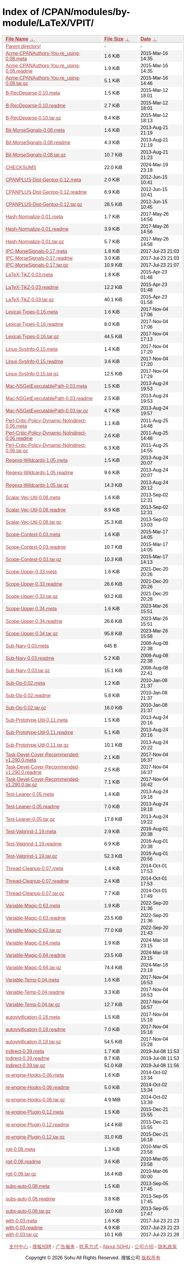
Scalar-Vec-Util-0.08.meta (33, 497)
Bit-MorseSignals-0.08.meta (35, 130)
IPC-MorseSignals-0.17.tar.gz (37, 265)
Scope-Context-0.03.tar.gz (33, 559)
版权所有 (151, 1257)
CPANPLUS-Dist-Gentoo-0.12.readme (46, 192)
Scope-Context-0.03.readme (36, 547)
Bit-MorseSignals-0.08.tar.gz (36, 154)
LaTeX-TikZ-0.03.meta (29, 274)
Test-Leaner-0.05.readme (33, 806)
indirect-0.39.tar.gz (25, 1065)
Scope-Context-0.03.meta (33, 534)
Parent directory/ (23, 46)
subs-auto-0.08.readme (30, 1198)
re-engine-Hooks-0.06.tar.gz (35, 1099)
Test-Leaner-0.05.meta (30, 794)
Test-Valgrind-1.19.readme (34, 843)
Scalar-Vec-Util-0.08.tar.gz (33, 522)
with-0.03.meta (21, 1220)
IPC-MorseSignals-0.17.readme (39, 258)
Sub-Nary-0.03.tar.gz (28, 670)
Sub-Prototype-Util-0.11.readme (39, 732)
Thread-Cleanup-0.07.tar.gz (35, 893)
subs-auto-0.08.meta (28, 1186)
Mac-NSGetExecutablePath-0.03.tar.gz (47, 410)
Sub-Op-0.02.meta (25, 683)
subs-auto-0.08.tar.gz (28, 1211)
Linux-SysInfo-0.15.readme (34, 361)
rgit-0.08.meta (20, 1149)
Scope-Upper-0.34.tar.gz (32, 633)
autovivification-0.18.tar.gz (33, 1041)
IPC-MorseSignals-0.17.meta (36, 251)
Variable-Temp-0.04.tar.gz (33, 1004)
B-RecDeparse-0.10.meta (33, 93)
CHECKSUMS (21, 167)
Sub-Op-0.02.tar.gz (26, 707)
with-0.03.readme (24, 1227)
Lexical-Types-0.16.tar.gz (32, 336)
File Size (114, 38)
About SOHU (116, 1246)
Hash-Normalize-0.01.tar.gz (35, 241)
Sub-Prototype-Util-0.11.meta (37, 720)
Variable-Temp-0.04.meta (32, 979)
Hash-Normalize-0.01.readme (37, 229)
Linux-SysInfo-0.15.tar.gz (32, 373)
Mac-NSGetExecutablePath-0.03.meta (46, 386)
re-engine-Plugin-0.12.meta (35, 1112)
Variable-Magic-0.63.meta (33, 905)
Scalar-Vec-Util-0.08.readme (36, 509)
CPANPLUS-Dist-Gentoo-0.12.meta (43, 179)
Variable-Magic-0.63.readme (36, 918)
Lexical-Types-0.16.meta (32, 311)
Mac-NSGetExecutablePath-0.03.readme (49, 398)
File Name (17, 38)
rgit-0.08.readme (23, 1161)
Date (146, 38)
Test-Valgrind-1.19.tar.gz (31, 856)
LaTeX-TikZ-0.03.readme (32, 287)
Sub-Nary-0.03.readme (30, 658)
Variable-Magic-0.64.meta (33, 943)
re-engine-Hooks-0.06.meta (35, 1075)
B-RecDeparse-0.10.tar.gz (33, 117)
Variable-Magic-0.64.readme (36, 955)
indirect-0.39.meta (25, 1051)
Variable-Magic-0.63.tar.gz (33, 930)
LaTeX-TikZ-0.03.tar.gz (30, 299)
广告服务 (65, 1246)
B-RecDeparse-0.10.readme (35, 105)
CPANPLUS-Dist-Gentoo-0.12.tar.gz (44, 204)
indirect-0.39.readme (28, 1058)
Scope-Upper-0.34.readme (34, 621)
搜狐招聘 (41, 1246)
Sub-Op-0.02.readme (28, 695)
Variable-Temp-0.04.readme (35, 992)
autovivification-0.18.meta (33, 1017)
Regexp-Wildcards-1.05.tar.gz (37, 485)
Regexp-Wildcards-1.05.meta (37, 460)
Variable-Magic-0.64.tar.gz (33, 967)
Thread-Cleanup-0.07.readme (37, 881)
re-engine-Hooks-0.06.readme (37, 1087)
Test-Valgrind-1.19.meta (31, 831)
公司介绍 (144, 1246)
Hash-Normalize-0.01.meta (34, 216)
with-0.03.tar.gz (22, 1234)
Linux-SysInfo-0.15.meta (31, 349)
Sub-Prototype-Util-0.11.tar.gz (37, 745)
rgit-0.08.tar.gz (21, 1173)
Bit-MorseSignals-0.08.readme (38, 142)
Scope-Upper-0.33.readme (34, 584)
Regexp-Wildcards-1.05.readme (39, 472)
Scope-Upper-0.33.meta (31, 571)
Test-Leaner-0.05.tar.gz (30, 819)
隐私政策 (167, 1246)
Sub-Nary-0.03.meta (27, 645)
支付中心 (18, 1246)
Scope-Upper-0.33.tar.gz (32, 596)
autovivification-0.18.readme (35, 1029)
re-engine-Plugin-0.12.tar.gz (35, 1137)
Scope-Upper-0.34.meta (31, 608)
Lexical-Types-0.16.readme (34, 324)
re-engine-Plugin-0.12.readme (37, 1124)
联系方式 (88, 1246)
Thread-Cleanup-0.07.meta (34, 868)
